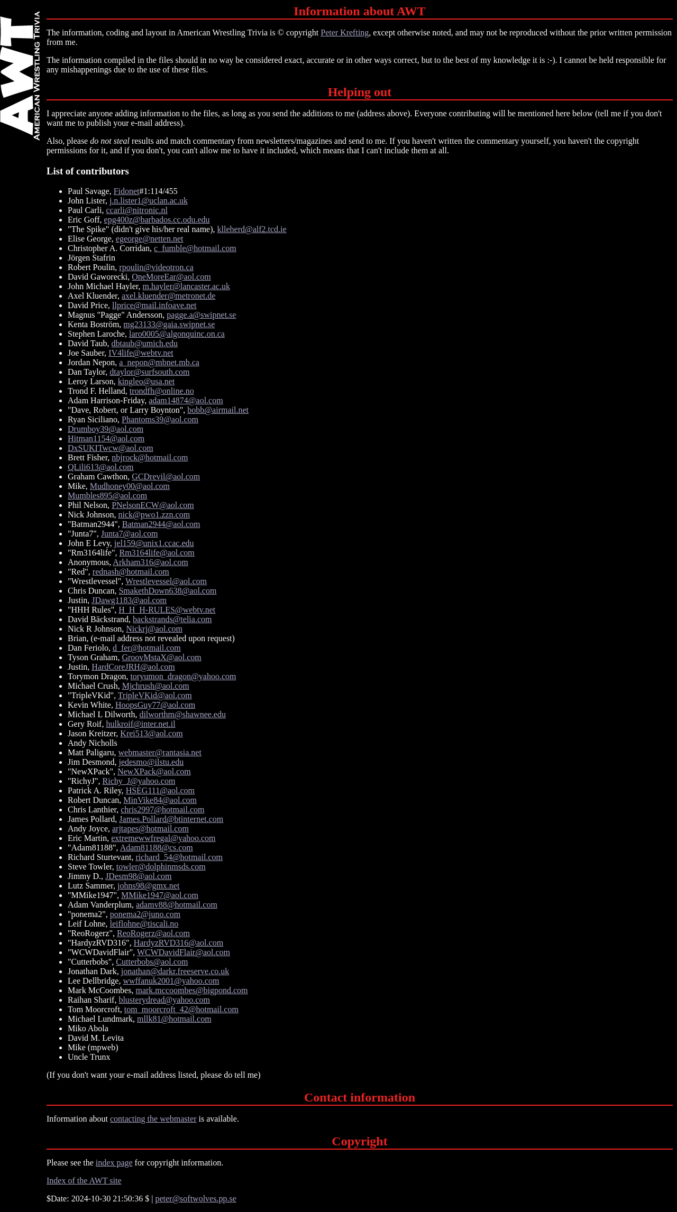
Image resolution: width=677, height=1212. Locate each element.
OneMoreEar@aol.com (171, 276)
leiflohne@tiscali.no (144, 923)
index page (114, 1162)
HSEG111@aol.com (160, 790)
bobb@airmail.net (218, 409)
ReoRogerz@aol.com (153, 933)
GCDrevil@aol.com (166, 476)
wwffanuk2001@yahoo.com (171, 980)
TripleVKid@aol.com (155, 695)
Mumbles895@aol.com (107, 495)
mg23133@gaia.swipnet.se (169, 324)
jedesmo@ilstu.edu (151, 761)
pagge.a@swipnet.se (201, 314)
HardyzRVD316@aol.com (178, 942)
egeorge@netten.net (150, 238)
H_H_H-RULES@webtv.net (166, 609)
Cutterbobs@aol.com (152, 961)
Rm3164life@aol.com (157, 552)
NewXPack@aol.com (154, 771)
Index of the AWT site (84, 1180)
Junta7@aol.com (129, 533)
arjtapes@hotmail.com (150, 828)
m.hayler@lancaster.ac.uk (186, 286)
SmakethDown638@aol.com (167, 590)
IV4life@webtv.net (140, 352)
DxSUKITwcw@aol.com (110, 447)
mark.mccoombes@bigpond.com (191, 990)
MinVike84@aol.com (160, 799)
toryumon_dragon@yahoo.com (183, 676)
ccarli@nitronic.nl (136, 210)
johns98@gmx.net (148, 885)
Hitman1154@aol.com (106, 438)
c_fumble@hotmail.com (195, 248)
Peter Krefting (345, 32)
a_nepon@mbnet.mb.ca (159, 362)
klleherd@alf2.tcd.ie (252, 229)
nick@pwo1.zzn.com (154, 514)
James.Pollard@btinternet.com (171, 819)
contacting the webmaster (153, 1118)
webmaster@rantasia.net (160, 752)
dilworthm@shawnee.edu (182, 714)
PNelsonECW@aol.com (153, 505)
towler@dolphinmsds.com (161, 866)
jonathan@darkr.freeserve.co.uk (175, 971)
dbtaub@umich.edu (145, 343)
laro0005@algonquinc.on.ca (177, 333)
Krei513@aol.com (151, 733)
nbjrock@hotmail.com (150, 457)
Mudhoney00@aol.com (130, 486)
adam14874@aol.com (186, 400)
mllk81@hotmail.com (174, 1018)
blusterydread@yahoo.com (163, 999)
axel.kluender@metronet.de (168, 295)
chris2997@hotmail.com (162, 809)
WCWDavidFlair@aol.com (183, 952)
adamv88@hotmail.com (176, 904)
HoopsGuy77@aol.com (155, 704)
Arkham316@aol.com (150, 562)
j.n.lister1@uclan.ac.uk (148, 200)
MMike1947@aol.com (159, 895)
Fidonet (127, 191)
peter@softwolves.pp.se (195, 1198)
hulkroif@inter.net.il (140, 723)
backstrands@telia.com (172, 619)
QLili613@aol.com (101, 466)
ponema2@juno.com (145, 914)
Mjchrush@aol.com (155, 685)
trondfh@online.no (162, 390)
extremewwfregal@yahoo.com (163, 838)
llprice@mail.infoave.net (154, 305)
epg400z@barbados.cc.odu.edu (157, 219)
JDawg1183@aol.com (129, 600)
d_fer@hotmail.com (147, 647)
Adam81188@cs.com (156, 847)
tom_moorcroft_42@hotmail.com (181, 1009)
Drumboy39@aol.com (105, 428)
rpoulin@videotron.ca (156, 267)
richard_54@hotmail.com (178, 857)
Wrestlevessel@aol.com (166, 581)
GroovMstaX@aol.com (161, 657)
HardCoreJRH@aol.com (133, 666)
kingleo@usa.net (146, 381)
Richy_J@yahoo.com (139, 780)
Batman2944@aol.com (161, 524)
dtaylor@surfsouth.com (149, 371)
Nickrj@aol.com (154, 628)
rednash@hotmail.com (131, 571)
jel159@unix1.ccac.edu (154, 543)
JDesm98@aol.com (138, 876)
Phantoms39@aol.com (160, 419)
